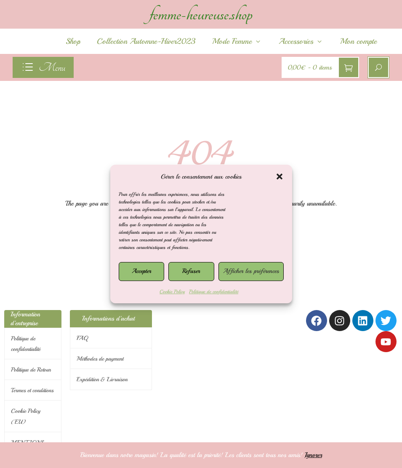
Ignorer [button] (313, 455)
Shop (73, 41)
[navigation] (43, 67)
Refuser (191, 271)
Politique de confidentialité (213, 292)
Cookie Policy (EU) (25, 416)
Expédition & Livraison (102, 379)
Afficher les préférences (251, 271)
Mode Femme (237, 41)
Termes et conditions (32, 390)
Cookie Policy (172, 292)
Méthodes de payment (100, 358)
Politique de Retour (31, 369)
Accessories (301, 41)
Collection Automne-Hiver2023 (146, 41)
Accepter (141, 271)
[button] (279, 176)
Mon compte (358, 41)
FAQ (82, 338)
